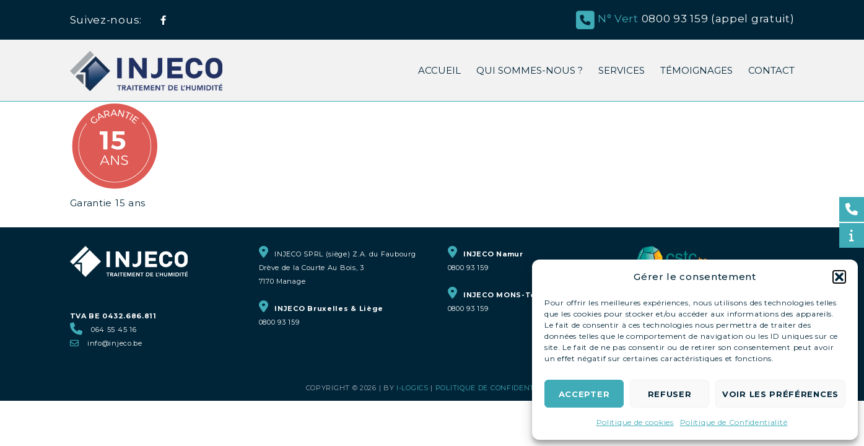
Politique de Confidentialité (734, 422)
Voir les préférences (780, 394)
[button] (839, 277)
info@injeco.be (114, 343)
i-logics (412, 387)
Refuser (670, 394)
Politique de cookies (635, 422)
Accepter (584, 394)
